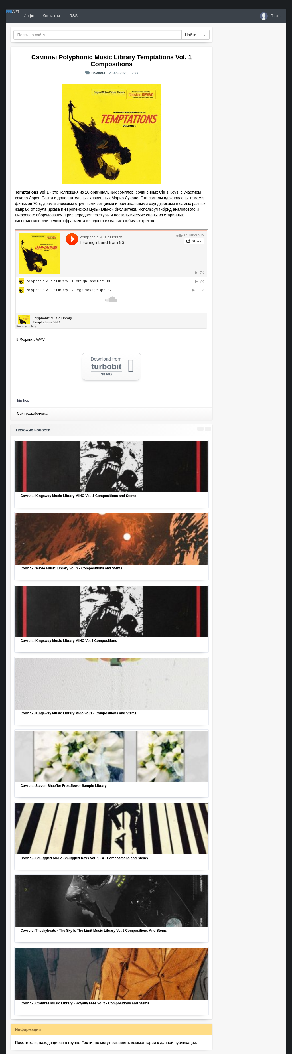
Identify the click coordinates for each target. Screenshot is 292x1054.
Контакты (72, 15)
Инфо (49, 15)
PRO (23, 16)
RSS (93, 15)
